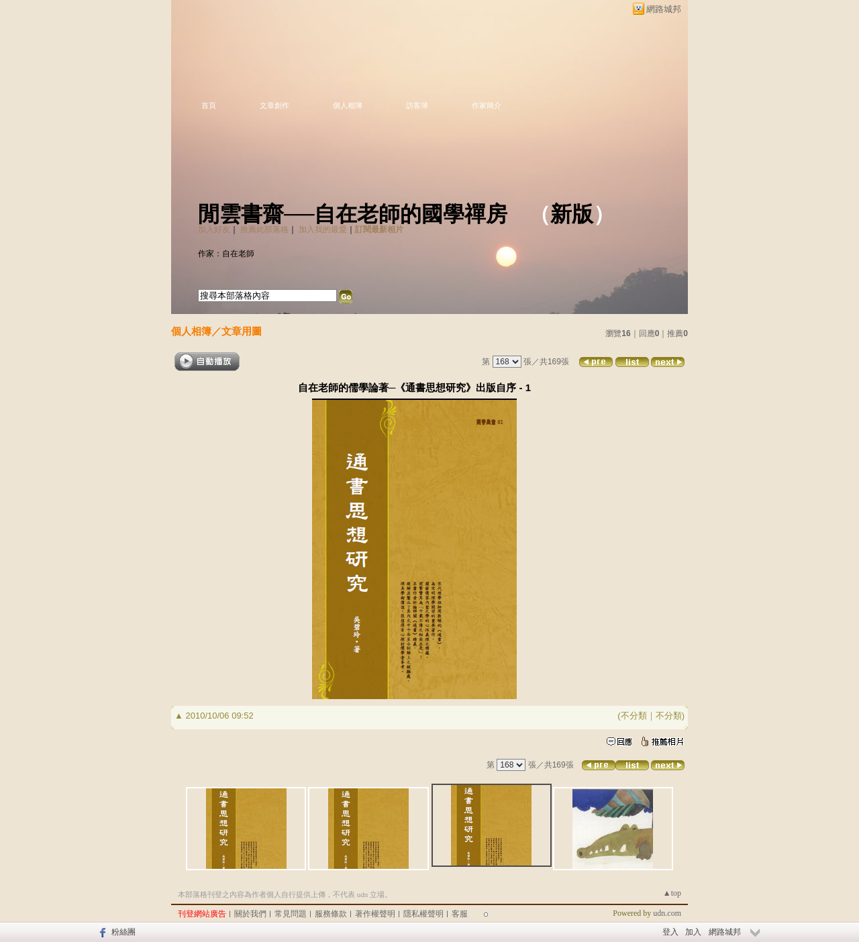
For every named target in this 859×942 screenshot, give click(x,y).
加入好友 (214, 229)
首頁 (208, 105)
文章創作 (274, 105)
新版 (571, 214)
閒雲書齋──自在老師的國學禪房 (352, 214)
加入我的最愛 (323, 229)
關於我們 (250, 914)
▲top (672, 893)
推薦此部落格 (264, 229)
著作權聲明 (375, 914)
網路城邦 (663, 9)
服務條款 (331, 914)
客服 (460, 914)
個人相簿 (347, 105)
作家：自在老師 (226, 253)
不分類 (634, 716)
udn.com (667, 913)
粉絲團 (123, 932)
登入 (670, 932)
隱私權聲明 (423, 914)
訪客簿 (417, 105)
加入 (693, 932)
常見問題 (290, 914)
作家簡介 (486, 105)
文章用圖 (241, 331)
